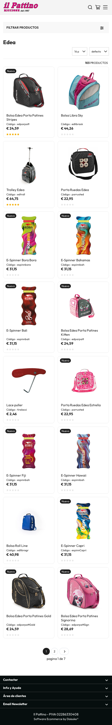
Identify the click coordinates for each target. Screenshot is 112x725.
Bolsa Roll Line (17, 545)
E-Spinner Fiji (16, 475)
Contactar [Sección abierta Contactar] (55, 680)
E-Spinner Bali (16, 330)
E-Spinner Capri (73, 545)
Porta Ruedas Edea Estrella (81, 405)
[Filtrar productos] (102, 27)
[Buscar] (90, 7)
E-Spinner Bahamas (75, 260)
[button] (99, 51)
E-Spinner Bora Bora (21, 260)
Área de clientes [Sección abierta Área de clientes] (55, 696)
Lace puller (14, 405)
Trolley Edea (15, 190)
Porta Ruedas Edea (75, 190)
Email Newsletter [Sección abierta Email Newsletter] (55, 704)
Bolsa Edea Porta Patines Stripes (24, 117)
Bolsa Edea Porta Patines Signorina (79, 618)
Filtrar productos (22, 27)
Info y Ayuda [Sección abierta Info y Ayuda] (55, 688)
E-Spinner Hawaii (73, 475)
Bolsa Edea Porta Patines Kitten (79, 332)
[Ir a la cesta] (97, 7)
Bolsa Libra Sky (72, 115)
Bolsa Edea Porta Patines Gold (28, 616)
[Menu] (105, 7)
